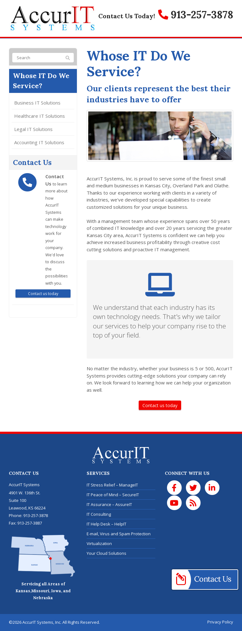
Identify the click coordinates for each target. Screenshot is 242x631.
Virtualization (99, 543)
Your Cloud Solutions (106, 553)
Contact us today (159, 405)
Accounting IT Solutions (39, 142)
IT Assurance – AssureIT (109, 504)
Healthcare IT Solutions (39, 116)
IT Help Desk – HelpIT (106, 524)
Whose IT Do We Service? (41, 81)
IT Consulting (99, 514)
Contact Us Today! (126, 16)
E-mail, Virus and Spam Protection (119, 534)
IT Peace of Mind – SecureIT (113, 494)
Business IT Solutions (37, 103)
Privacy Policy (220, 622)
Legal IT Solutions (33, 129)
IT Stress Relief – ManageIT (112, 485)
